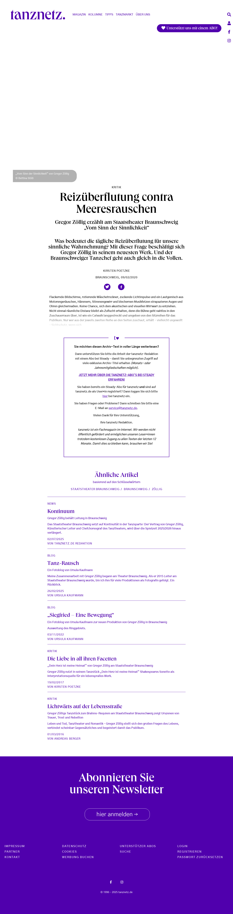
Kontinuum (60, 512)
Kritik (116, 187)
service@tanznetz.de (123, 408)
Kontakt (12, 857)
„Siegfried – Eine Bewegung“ (80, 616)
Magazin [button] (79, 14)
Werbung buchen (78, 857)
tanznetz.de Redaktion (73, 543)
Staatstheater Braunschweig (95, 489)
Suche (125, 851)
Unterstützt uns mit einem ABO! (189, 28)
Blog (51, 555)
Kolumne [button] (95, 14)
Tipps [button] (109, 14)
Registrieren (189, 851)
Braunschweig (135, 489)
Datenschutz (74, 846)
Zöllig (157, 489)
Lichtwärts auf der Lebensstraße (84, 707)
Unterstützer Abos (138, 846)
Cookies (69, 851)
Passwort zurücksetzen (200, 857)
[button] (107, 287)
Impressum (15, 846)
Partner (12, 851)
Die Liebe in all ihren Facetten (82, 659)
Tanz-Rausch (63, 564)
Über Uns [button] (143, 14)
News (51, 503)
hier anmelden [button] (117, 814)
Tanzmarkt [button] (124, 14)
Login (182, 846)
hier (105, 396)
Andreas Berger (67, 738)
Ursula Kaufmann (69, 595)
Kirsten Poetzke (116, 270)
